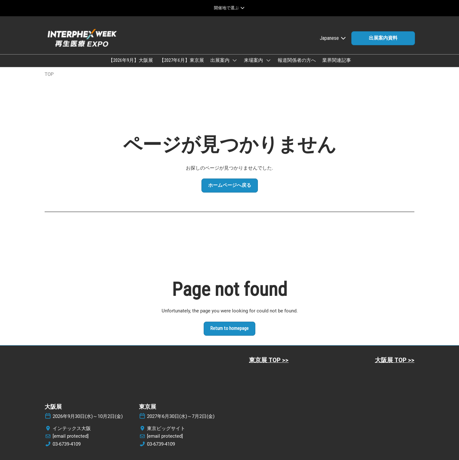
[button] (383, 38)
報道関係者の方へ (297, 60)
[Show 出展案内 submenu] (235, 60)
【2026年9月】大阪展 (130, 60)
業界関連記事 (336, 60)
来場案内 (254, 60)
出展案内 (220, 60)
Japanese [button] (333, 38)
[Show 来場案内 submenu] (268, 60)
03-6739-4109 (67, 444)
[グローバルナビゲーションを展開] (229, 8)
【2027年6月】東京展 (181, 60)
